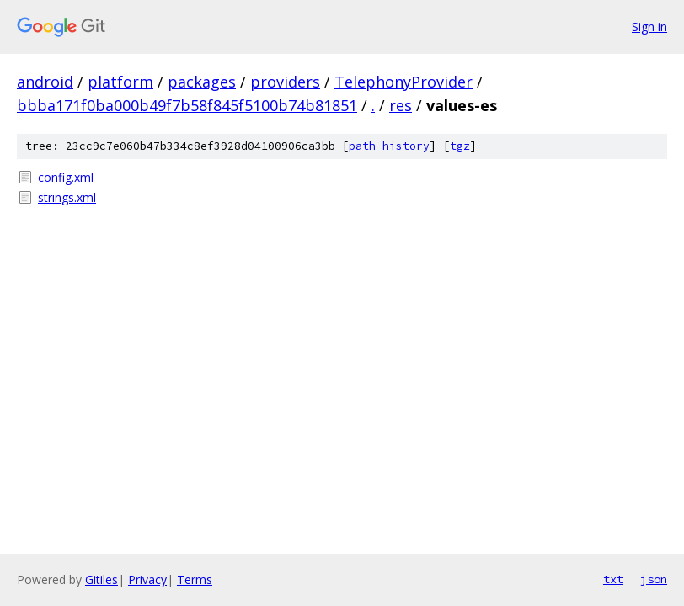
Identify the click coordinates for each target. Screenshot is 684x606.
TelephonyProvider (403, 82)
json (653, 579)
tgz (460, 146)
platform (120, 82)
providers (285, 82)
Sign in (649, 27)
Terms (194, 579)
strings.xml (67, 197)
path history (389, 146)
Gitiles (101, 579)
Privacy (147, 579)
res (400, 105)
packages (202, 82)
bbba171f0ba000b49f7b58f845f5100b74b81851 (187, 105)
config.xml (66, 177)
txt (613, 579)
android (45, 82)
